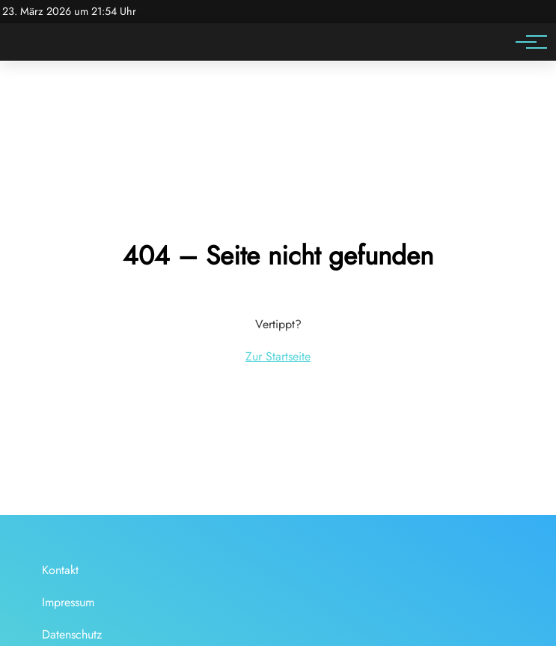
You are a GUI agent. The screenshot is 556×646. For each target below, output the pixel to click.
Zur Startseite (278, 356)
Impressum (68, 602)
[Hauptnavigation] (526, 42)
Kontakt (60, 570)
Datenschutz (72, 634)
